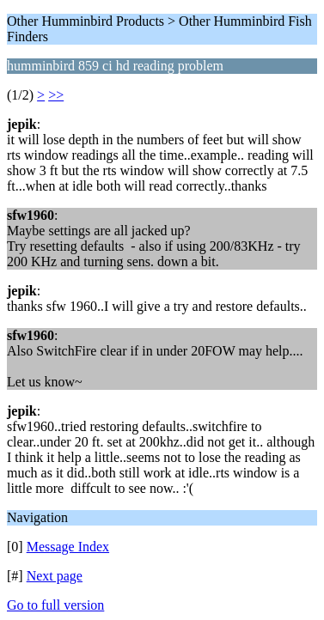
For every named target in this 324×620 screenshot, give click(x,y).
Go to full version (55, 605)
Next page (55, 575)
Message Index (68, 546)
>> (56, 95)
